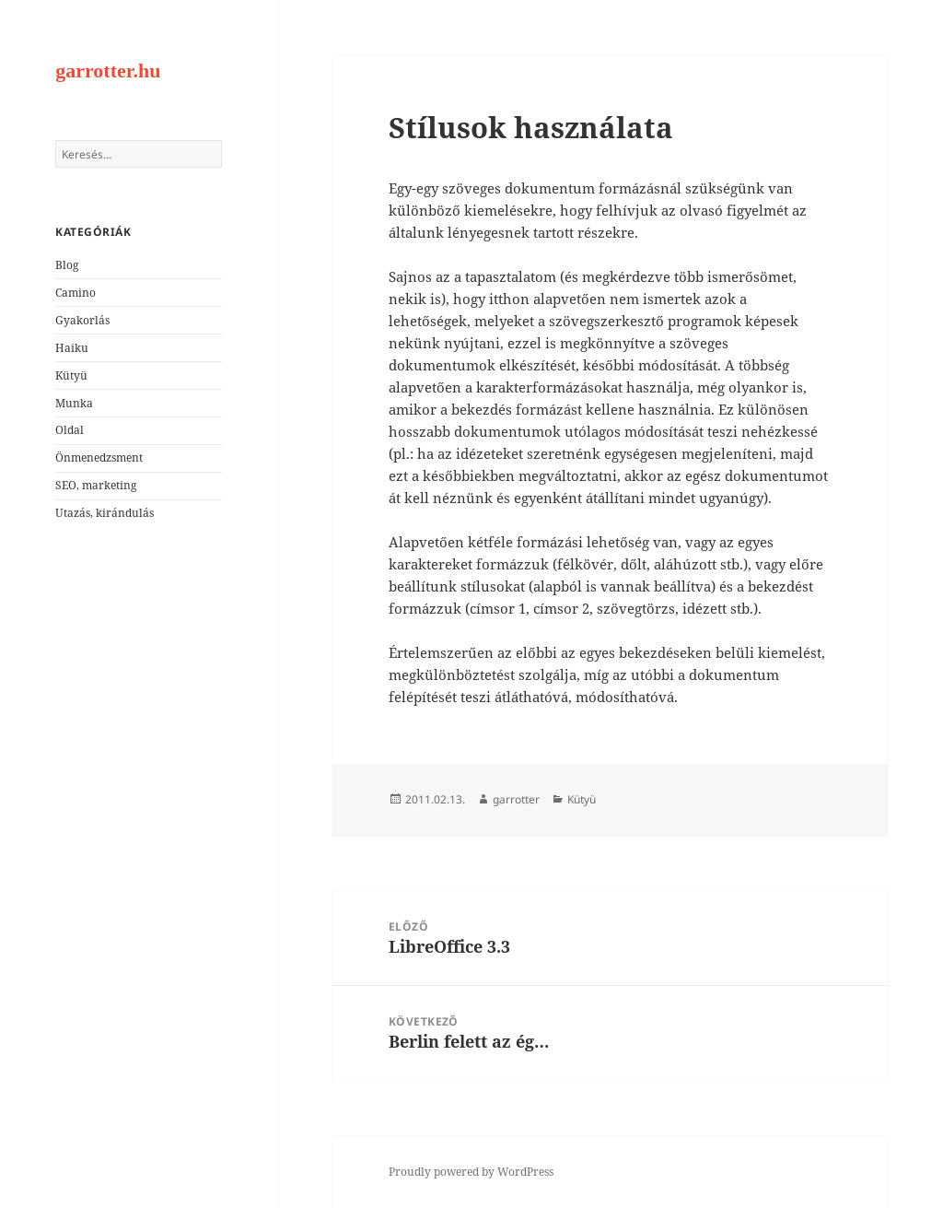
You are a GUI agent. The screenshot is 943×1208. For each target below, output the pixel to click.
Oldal (69, 430)
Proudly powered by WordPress (471, 1171)
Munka (74, 403)
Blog (66, 265)
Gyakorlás (82, 320)
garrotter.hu (107, 70)
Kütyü (71, 375)
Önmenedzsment (99, 457)
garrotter (516, 799)
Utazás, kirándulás (104, 513)
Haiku (71, 348)
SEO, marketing (95, 485)
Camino (75, 292)
